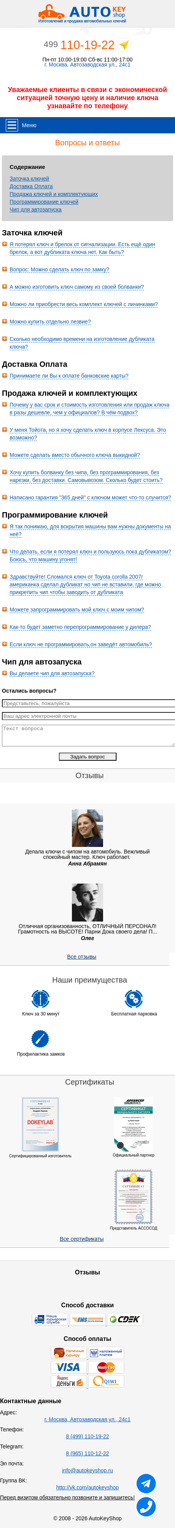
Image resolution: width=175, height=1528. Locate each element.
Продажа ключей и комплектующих (54, 194)
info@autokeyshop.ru (87, 1470)
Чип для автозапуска (36, 209)
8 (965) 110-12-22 (87, 1453)
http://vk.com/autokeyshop (87, 1487)
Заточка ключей (29, 178)
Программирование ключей (44, 202)
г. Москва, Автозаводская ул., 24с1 (88, 64)
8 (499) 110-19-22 (87, 1436)
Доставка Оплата (31, 186)
